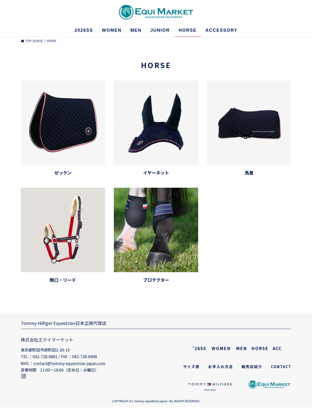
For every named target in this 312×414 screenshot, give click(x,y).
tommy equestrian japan (151, 401)
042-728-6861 (45, 356)
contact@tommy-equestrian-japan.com (69, 363)
